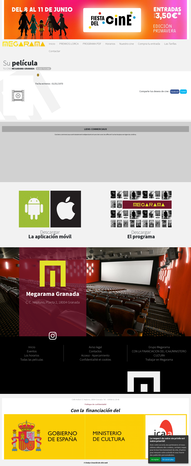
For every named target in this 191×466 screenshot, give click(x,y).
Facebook (174, 91)
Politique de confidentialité (95, 404)
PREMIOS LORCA (69, 43)
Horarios (110, 43)
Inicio (52, 43)
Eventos (32, 351)
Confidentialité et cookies (95, 359)
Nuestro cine (126, 43)
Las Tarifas (170, 43)
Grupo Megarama (159, 347)
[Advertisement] (95, 159)
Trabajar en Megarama (159, 359)
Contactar (54, 51)
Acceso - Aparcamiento (95, 355)
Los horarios (31, 355)
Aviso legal (95, 347)
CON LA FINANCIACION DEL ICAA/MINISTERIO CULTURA (159, 353)
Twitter (183, 91)
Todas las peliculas (31, 359)
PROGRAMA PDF (92, 43)
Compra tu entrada (149, 43)
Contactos (95, 351)
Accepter (155, 459)
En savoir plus (168, 459)
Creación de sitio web (99, 463)
